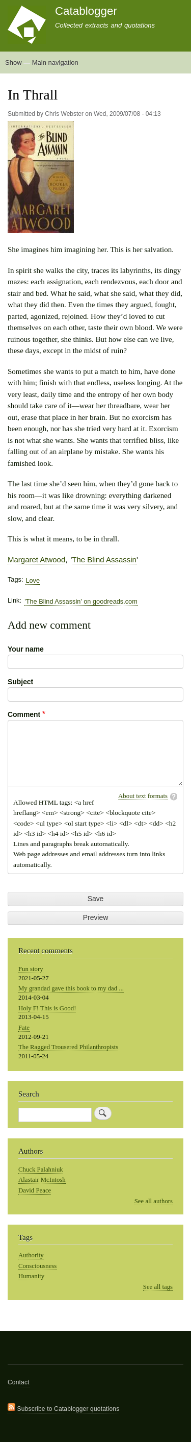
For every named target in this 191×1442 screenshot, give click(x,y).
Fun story (30, 969)
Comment (24, 714)
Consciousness (37, 1266)
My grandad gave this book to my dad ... (71, 988)
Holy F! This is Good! (47, 1008)
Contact (19, 1382)
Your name (26, 649)
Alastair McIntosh (42, 1179)
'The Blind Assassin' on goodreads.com (80, 601)
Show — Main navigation (41, 62)
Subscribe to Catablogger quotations (63, 1407)
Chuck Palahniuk (40, 1169)
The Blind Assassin (104, 559)
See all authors (153, 1201)
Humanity (31, 1276)
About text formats (143, 796)
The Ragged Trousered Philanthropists (68, 1047)
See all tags (158, 1286)
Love (32, 580)
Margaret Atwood (36, 559)
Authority (31, 1255)
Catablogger (86, 11)
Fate (24, 1027)
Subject (20, 682)
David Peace (34, 1190)
